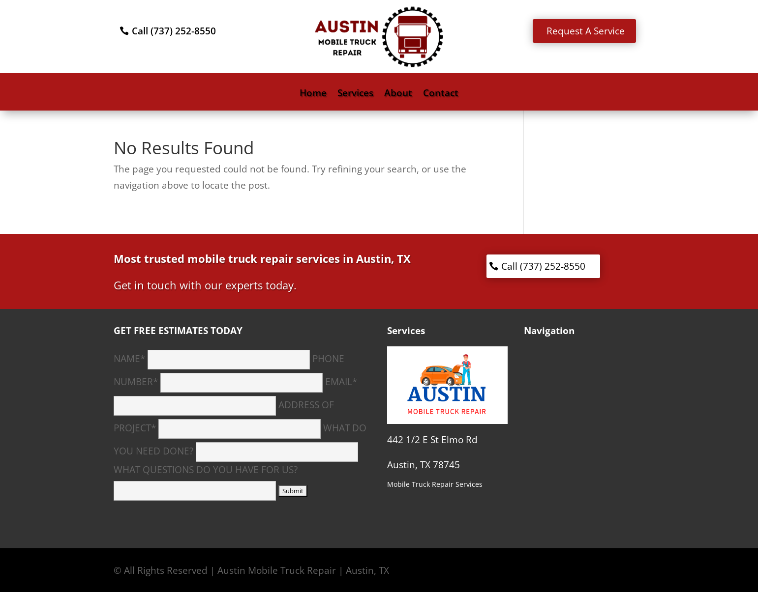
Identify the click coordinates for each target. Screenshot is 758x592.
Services (355, 94)
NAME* (212, 358)
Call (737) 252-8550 (174, 31)
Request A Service (585, 31)
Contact (440, 94)
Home (313, 94)
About (398, 94)
